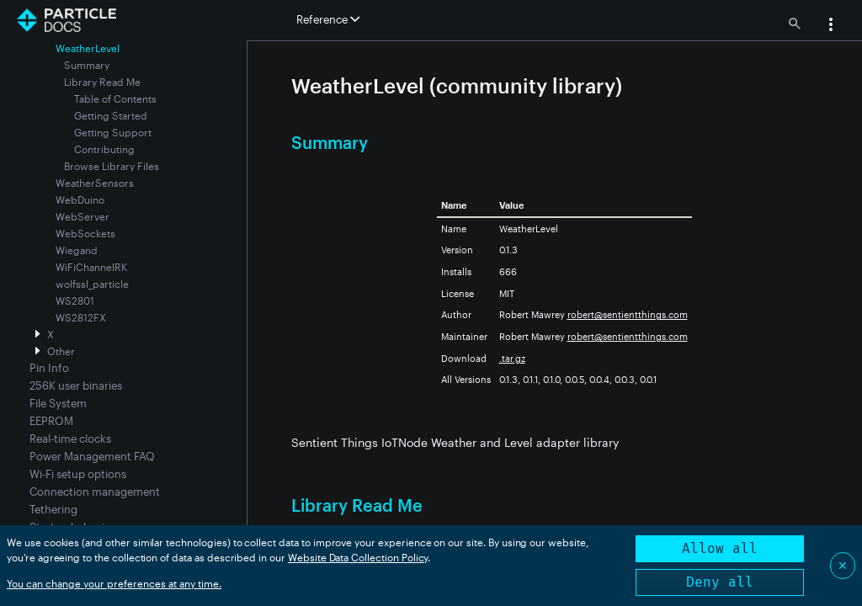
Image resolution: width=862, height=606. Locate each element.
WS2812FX (81, 317)
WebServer (82, 216)
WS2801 (75, 300)
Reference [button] (327, 19)
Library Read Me (102, 82)
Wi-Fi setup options (77, 474)
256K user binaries (75, 385)
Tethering (53, 509)
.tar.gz (512, 358)
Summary (86, 65)
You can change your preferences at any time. (114, 583)
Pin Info (49, 368)
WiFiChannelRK (91, 267)
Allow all (720, 548)
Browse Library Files (111, 166)
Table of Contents (115, 98)
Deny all (719, 582)
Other (61, 351)
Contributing (104, 149)
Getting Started (110, 115)
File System (58, 403)
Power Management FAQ (92, 456)
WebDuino (80, 199)
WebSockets (85, 233)
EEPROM (51, 421)
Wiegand (77, 250)
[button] (831, 26)
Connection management (94, 491)
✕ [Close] (843, 565)
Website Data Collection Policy (358, 557)
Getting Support (113, 132)
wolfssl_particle (92, 284)
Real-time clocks (70, 438)
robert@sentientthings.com (627, 314)
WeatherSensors (95, 183)
